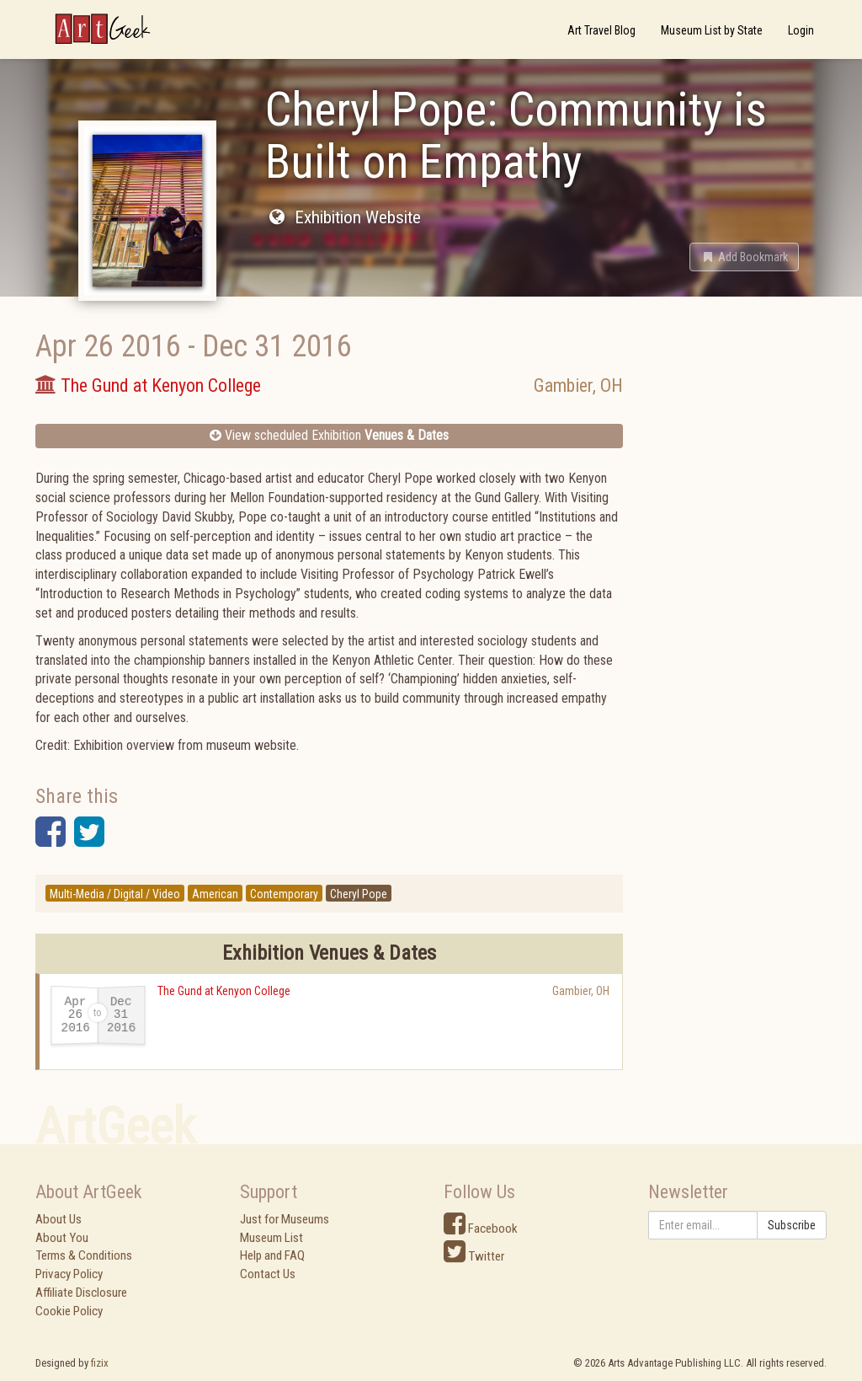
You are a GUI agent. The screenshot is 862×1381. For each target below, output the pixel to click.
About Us (58, 1219)
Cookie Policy (69, 1311)
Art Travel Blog (601, 30)
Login (801, 30)
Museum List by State (712, 30)
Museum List (271, 1237)
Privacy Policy (69, 1274)
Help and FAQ (272, 1255)
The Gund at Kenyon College (223, 991)
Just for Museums (284, 1219)
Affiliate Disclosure (81, 1292)
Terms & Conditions (83, 1255)
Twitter (474, 1256)
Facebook (481, 1228)
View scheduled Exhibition (329, 435)
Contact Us (267, 1274)
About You (61, 1237)
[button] (744, 257)
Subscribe (792, 1225)
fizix (100, 1363)
